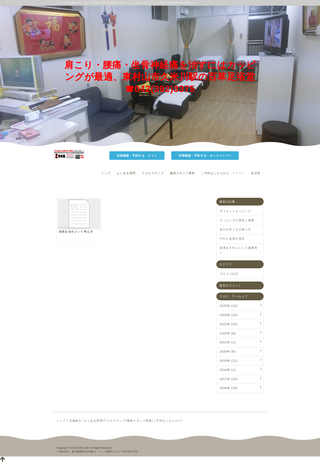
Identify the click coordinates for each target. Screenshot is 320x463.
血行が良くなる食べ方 (235, 229)
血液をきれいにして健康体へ (238, 250)
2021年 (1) (228, 342)
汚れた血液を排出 (232, 238)
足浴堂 (255, 173)
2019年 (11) (229, 360)
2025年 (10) (229, 305)
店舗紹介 (75, 420)
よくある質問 (126, 173)
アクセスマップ (153, 173)
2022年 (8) (228, 333)
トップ (106, 173)
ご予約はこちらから (215, 173)
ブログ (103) (229, 273)
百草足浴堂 (83, 447)
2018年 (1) (228, 369)
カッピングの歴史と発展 (237, 220)
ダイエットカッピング (235, 211)
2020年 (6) (228, 351)
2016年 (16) (229, 388)
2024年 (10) (229, 315)
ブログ (240, 173)
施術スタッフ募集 (182, 173)
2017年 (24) (229, 379)
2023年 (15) (229, 324)
